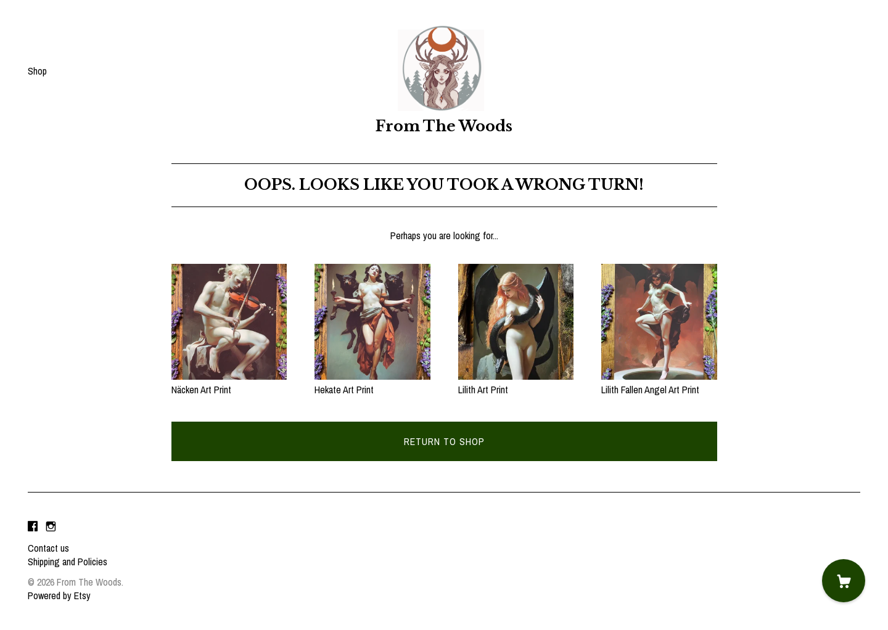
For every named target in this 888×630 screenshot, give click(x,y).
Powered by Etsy (59, 595)
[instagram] (51, 527)
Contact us (48, 548)
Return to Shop (444, 441)
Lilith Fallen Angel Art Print (659, 382)
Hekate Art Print (372, 382)
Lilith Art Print (516, 382)
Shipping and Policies (67, 561)
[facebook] (33, 527)
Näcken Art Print (229, 382)
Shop (37, 71)
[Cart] (843, 580)
